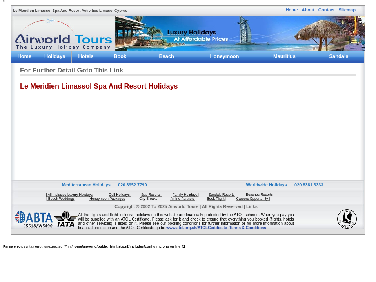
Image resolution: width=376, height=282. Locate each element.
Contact (326, 9)
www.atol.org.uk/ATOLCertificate (196, 228)
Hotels (85, 56)
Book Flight (120, 57)
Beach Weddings (166, 57)
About (308, 9)
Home (291, 9)
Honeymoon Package (224, 57)
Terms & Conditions (247, 228)
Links (252, 206)
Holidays (54, 56)
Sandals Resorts (339, 57)
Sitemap (347, 9)
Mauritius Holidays (284, 57)
